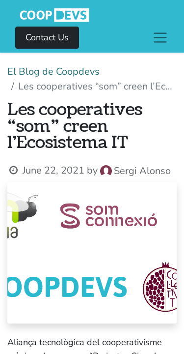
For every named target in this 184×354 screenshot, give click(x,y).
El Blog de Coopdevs (53, 71)
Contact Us (47, 37)
